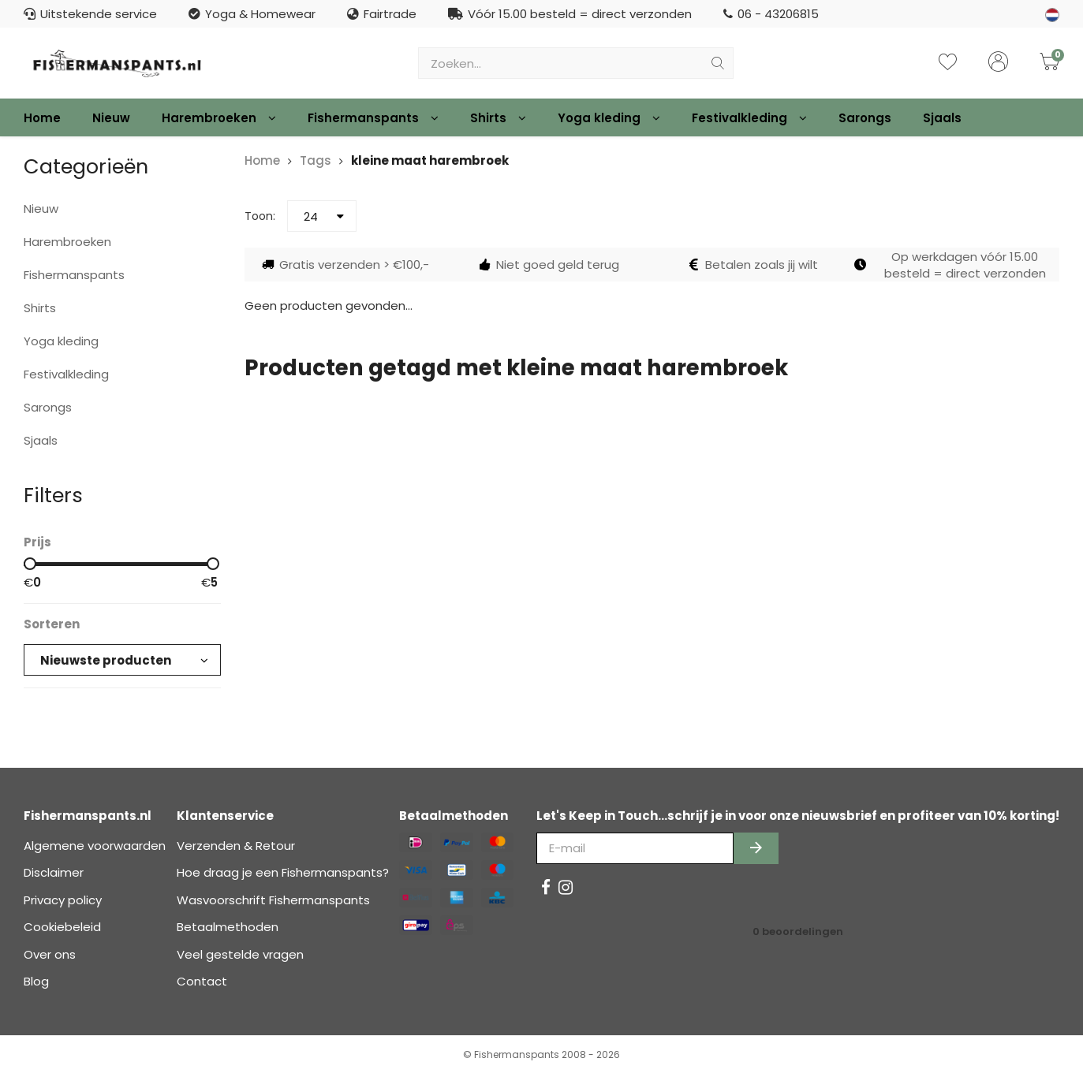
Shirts (498, 118)
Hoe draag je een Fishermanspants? (283, 872)
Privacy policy (63, 900)
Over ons (50, 954)
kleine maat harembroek (430, 160)
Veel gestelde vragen (240, 954)
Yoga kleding (609, 118)
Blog (36, 981)
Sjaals (942, 118)
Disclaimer (54, 872)
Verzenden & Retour (236, 845)
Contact (202, 981)
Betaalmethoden (227, 926)
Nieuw (111, 118)
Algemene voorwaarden (95, 845)
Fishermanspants (373, 118)
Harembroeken (219, 118)
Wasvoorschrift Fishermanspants (273, 900)
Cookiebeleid (62, 926)
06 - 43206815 (771, 14)
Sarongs (864, 118)
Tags (315, 160)
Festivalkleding (749, 118)
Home (42, 118)
